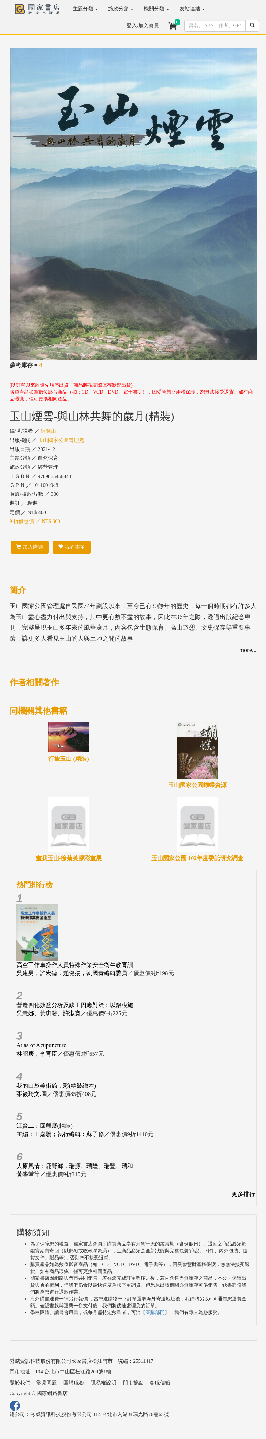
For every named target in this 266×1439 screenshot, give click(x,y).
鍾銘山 (48, 431)
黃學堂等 (28, 1174)
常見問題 (46, 1382)
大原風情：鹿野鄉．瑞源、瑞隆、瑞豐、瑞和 (74, 1166)
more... (247, 649)
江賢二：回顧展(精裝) (44, 1126)
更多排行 (243, 1194)
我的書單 (71, 547)
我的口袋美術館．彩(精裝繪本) (56, 1086)
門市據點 (133, 1382)
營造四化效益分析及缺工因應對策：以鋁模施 (74, 1005)
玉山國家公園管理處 (61, 440)
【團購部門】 (155, 1312)
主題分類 (85, 8)
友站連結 (192, 8)
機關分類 (156, 8)
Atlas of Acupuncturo (41, 1045)
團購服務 (73, 1382)
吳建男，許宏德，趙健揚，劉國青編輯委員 (71, 973)
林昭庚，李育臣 (36, 1054)
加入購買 (29, 547)
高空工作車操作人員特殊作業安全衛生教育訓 (74, 965)
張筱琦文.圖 (31, 1094)
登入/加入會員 (143, 25)
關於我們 (20, 1382)
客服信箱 (160, 1382)
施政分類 (121, 8)
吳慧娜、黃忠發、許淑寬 (48, 1013)
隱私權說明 (103, 1382)
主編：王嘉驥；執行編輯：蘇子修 (60, 1134)
